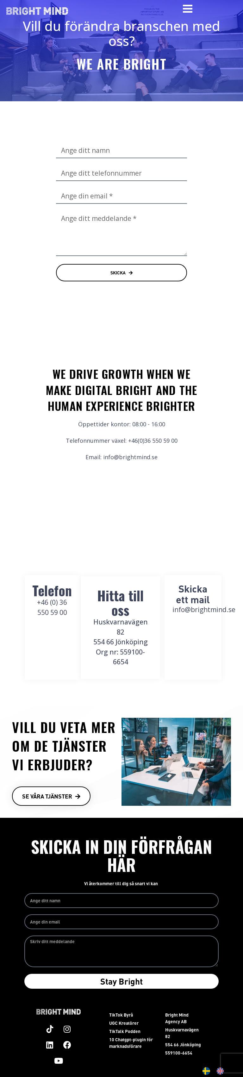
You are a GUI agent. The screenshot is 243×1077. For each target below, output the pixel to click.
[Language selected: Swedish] (216, 1071)
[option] (221, 1071)
